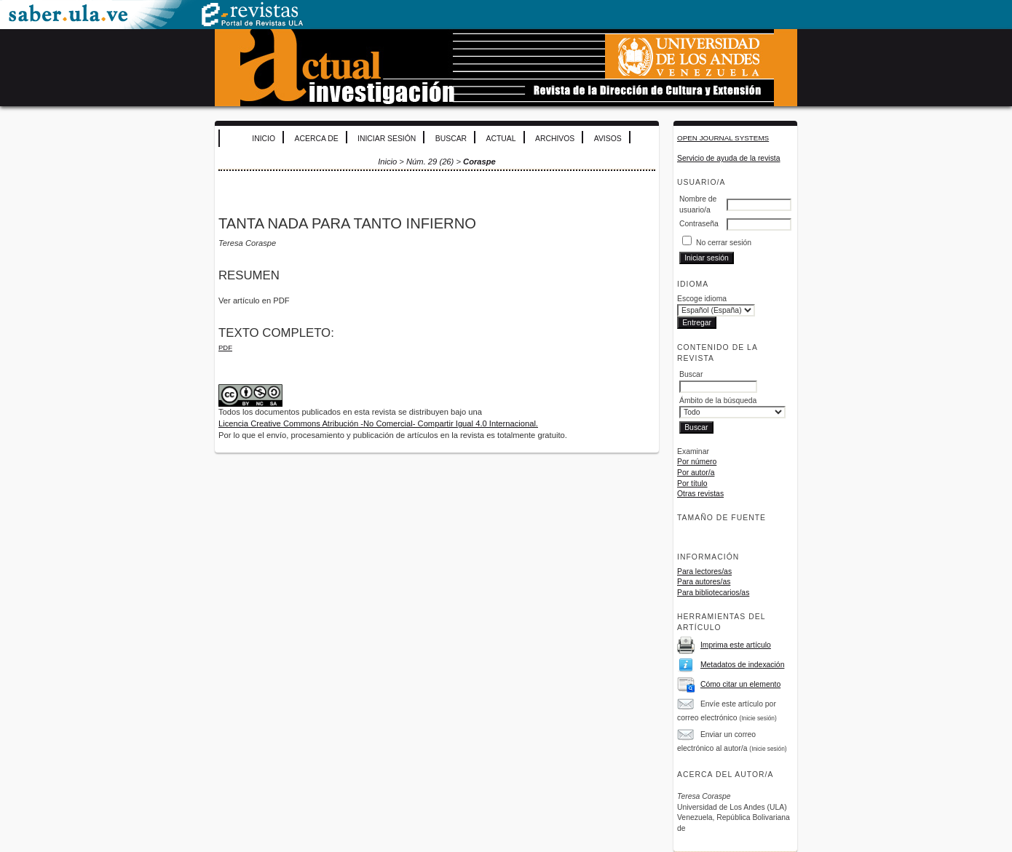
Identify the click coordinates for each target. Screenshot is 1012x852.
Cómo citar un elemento (740, 684)
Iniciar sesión (386, 139)
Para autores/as (703, 582)
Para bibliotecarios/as (713, 593)
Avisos (608, 139)
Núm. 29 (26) (430, 161)
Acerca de (317, 139)
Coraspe (479, 161)
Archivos (554, 139)
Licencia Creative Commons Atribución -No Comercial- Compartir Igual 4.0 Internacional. (378, 423)
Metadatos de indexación (742, 665)
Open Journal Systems (723, 138)
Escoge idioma (702, 299)
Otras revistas (700, 494)
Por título (692, 483)
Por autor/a (695, 473)
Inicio (263, 139)
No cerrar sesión (723, 243)
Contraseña (699, 224)
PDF (225, 347)
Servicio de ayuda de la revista (728, 158)
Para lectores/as (704, 572)
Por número (696, 462)
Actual (501, 139)
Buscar (451, 139)
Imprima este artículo (735, 645)
